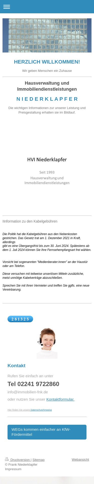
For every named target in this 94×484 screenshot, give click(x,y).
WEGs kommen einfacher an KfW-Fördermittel (41, 432)
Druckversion (18, 460)
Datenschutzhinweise (41, 410)
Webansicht (80, 459)
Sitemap (38, 460)
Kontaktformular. (60, 399)
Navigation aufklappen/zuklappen (47, 6)
